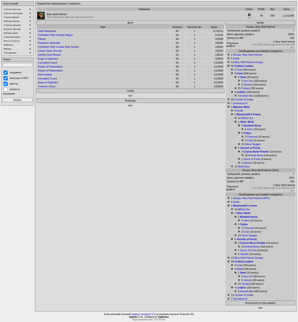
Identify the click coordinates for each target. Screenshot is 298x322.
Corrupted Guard (47, 62)
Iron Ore (248, 80)
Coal (239, 69)
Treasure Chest (46, 86)
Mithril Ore (247, 118)
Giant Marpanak (47, 31)
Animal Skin (247, 95)
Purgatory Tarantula (49, 42)
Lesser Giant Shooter (50, 50)
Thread (245, 88)
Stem (250, 129)
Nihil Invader (45, 74)
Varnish (248, 84)
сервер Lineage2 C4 (143, 314)
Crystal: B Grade (243, 99)
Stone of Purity (252, 159)
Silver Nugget (252, 144)
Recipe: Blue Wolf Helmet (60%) (251, 198)
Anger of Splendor (47, 58)
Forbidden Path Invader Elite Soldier (58, 46)
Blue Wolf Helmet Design (248, 62)
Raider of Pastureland (50, 66)
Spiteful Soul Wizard (49, 54)
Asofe (236, 58)
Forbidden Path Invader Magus (55, 35)
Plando (42, 38)
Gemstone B (240, 103)
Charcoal (252, 136)
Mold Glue (244, 166)
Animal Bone (255, 155)
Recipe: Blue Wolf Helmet (247, 54)
